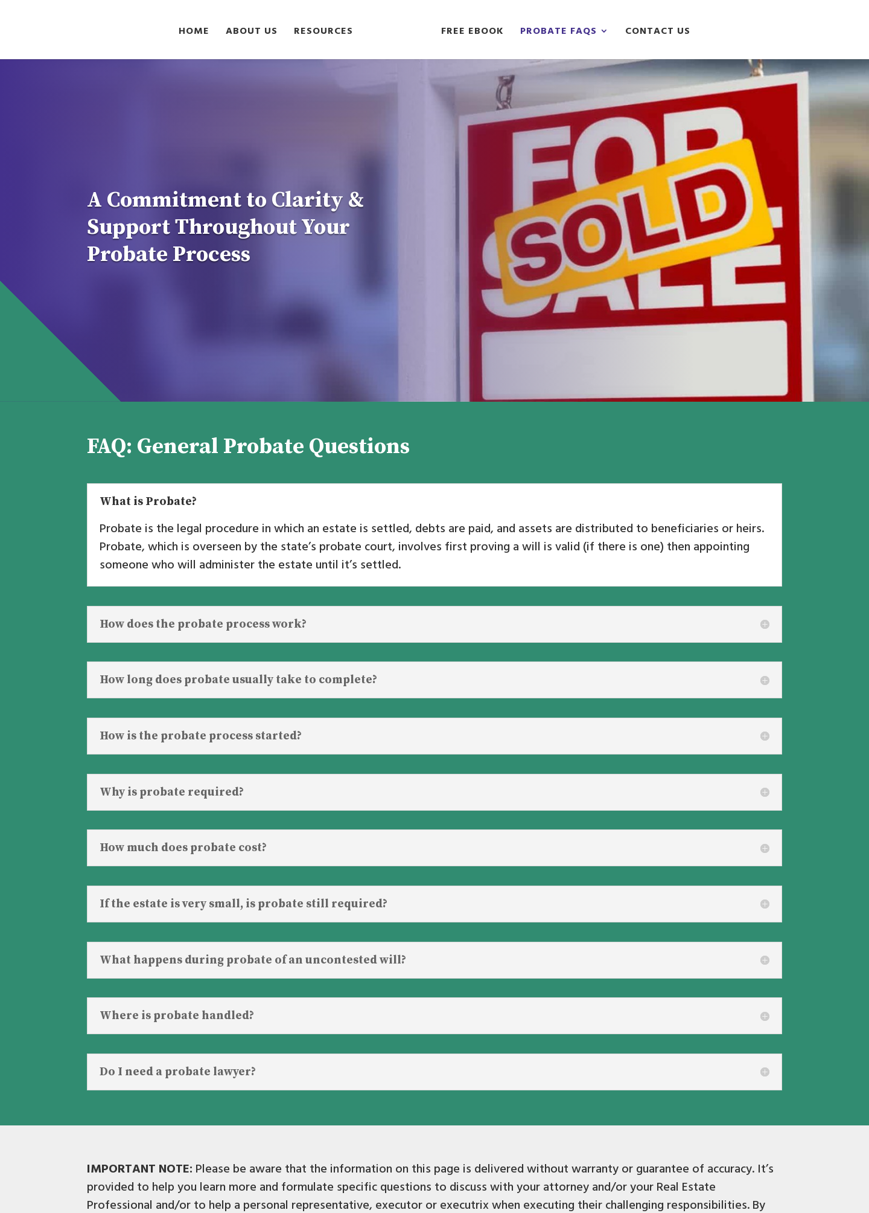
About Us (252, 33)
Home (194, 33)
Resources (323, 33)
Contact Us (657, 33)
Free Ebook (472, 33)
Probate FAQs (558, 33)
